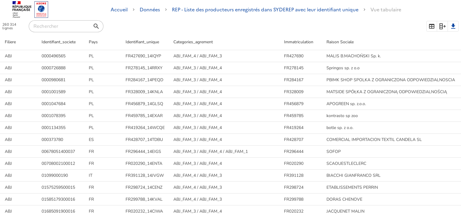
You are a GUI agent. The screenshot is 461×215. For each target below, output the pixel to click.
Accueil (119, 9)
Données (150, 9)
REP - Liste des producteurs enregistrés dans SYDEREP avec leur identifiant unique (265, 9)
